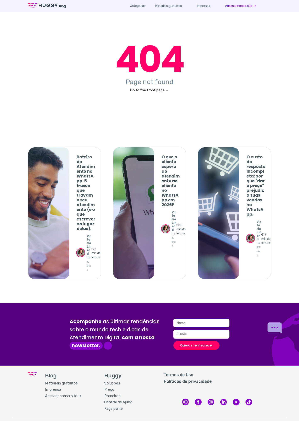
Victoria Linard (89, 245)
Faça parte (113, 408)
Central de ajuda (118, 402)
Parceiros (112, 396)
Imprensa (203, 6)
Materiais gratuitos (168, 6)
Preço (109, 389)
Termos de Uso (178, 374)
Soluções (112, 383)
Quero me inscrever (196, 345)
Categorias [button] (138, 6)
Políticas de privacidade (188, 381)
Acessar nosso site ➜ (240, 6)
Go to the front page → (149, 90)
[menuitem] (168, 5)
